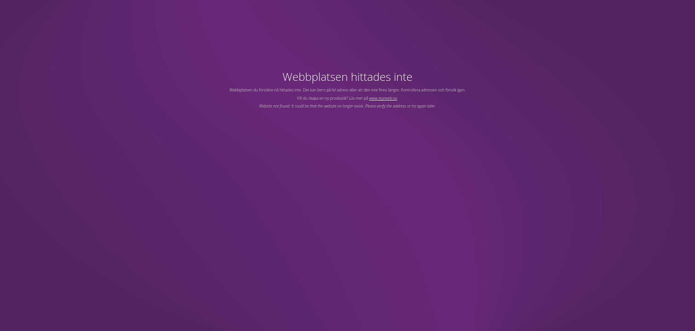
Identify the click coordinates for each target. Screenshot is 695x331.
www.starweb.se (383, 98)
